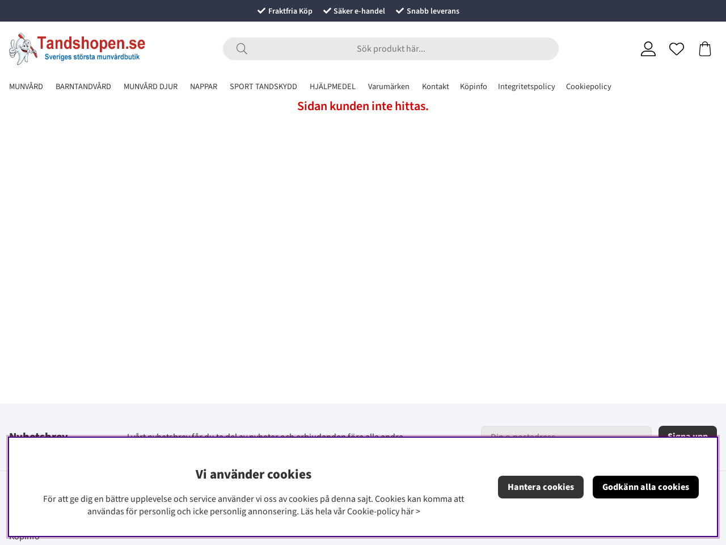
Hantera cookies (541, 487)
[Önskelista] (677, 49)
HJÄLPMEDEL (333, 87)
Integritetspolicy (526, 87)
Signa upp (688, 436)
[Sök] (391, 48)
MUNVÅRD (26, 87)
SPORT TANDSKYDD (263, 87)
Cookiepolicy (588, 87)
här (407, 511)
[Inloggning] (648, 49)
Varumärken (389, 87)
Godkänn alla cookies (645, 487)
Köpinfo (473, 87)
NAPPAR (203, 87)
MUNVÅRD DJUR (151, 87)
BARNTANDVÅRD (83, 87)
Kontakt (435, 87)
